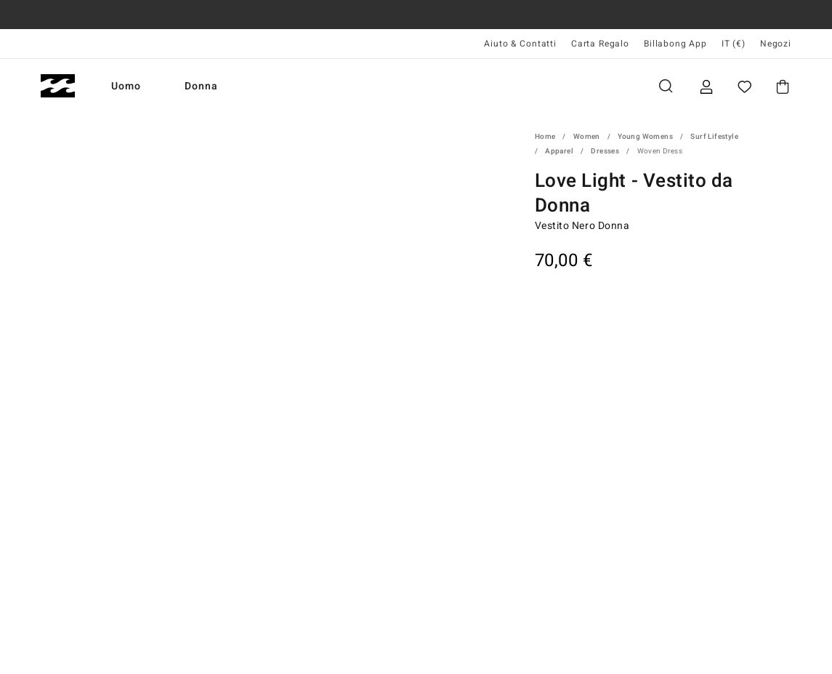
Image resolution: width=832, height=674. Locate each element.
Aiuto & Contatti (520, 43)
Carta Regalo (600, 43)
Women (586, 137)
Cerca (665, 86)
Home (545, 137)
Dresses (605, 151)
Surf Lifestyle (714, 137)
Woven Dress (659, 151)
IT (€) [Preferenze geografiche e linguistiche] (734, 43)
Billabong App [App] (675, 43)
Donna (201, 86)
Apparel (559, 151)
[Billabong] (58, 86)
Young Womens (645, 137)
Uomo (126, 86)
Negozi (775, 43)
